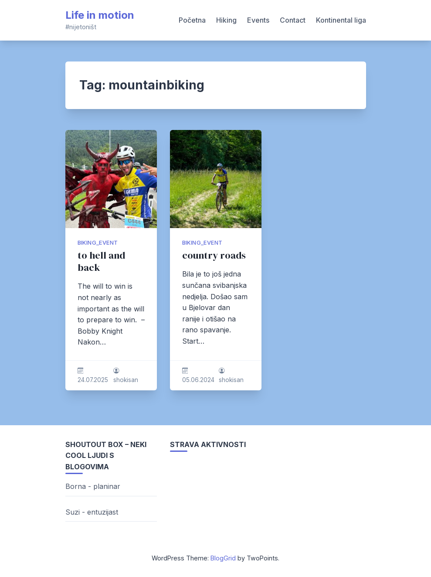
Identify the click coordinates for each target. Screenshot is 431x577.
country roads (214, 255)
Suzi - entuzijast (91, 512)
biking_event (98, 242)
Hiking (226, 20)
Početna (192, 20)
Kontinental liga (341, 20)
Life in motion (99, 15)
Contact (292, 20)
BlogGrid (223, 558)
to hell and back (101, 261)
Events (258, 20)
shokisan (125, 379)
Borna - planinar (92, 486)
